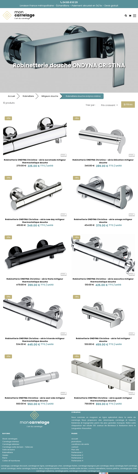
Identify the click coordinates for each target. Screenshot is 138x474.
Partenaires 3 (77, 458)
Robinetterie (28, 96)
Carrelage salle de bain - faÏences (17, 447)
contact (74, 447)
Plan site (75, 449)
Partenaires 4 (77, 460)
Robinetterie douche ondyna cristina (83, 96)
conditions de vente (80, 444)
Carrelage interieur (10, 441)
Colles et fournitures (11, 460)
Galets (5, 455)
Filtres (128, 104)
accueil (74, 438)
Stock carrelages (9, 438)
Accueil (11, 96)
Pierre (4, 458)
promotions (76, 441)
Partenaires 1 (77, 452)
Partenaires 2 (77, 455)
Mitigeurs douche (50, 96)
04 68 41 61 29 (69, 2)
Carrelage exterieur (10, 444)
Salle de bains (8, 449)
